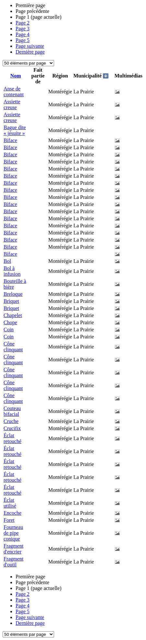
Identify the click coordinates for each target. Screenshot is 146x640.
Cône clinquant (13, 346)
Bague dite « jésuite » (15, 130)
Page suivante (30, 46)
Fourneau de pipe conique (13, 533)
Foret (9, 520)
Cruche (11, 421)
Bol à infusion (12, 271)
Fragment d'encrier (13, 548)
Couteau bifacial (12, 411)
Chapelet (13, 315)
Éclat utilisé (10, 503)
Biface (10, 140)
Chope (10, 322)
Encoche (12, 513)
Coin (9, 329)
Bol (7, 261)
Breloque (13, 294)
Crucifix (12, 428)
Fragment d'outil (13, 561)
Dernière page (30, 52)
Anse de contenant (14, 91)
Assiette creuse (12, 104)
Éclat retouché (12, 438)
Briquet (11, 301)
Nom (15, 75)
